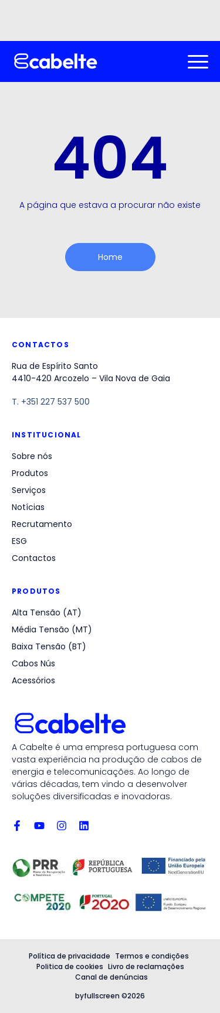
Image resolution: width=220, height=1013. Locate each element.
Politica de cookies (69, 966)
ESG (19, 541)
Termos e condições (152, 956)
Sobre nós (32, 456)
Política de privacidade (69, 956)
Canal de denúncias (111, 977)
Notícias (28, 507)
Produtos (30, 473)
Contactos (34, 558)
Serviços (29, 490)
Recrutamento (42, 524)
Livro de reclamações (146, 966)
